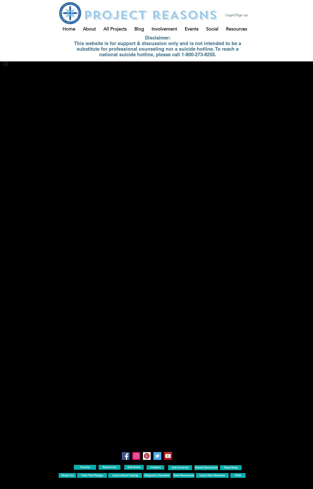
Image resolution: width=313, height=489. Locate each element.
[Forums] (85, 467)
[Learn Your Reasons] (212, 475)
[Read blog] (231, 467)
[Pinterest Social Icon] (147, 456)
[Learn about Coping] (125, 475)
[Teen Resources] (183, 475)
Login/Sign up (236, 15)
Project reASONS (150, 15)
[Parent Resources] (206, 467)
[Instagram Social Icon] (136, 456)
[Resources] (109, 467)
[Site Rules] (134, 467)
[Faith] (238, 475)
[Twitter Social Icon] (157, 456)
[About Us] (67, 475)
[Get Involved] (180, 467)
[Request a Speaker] (157, 475)
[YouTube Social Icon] (168, 456)
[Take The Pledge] (92, 475)
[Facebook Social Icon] (126, 456)
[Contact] (155, 467)
